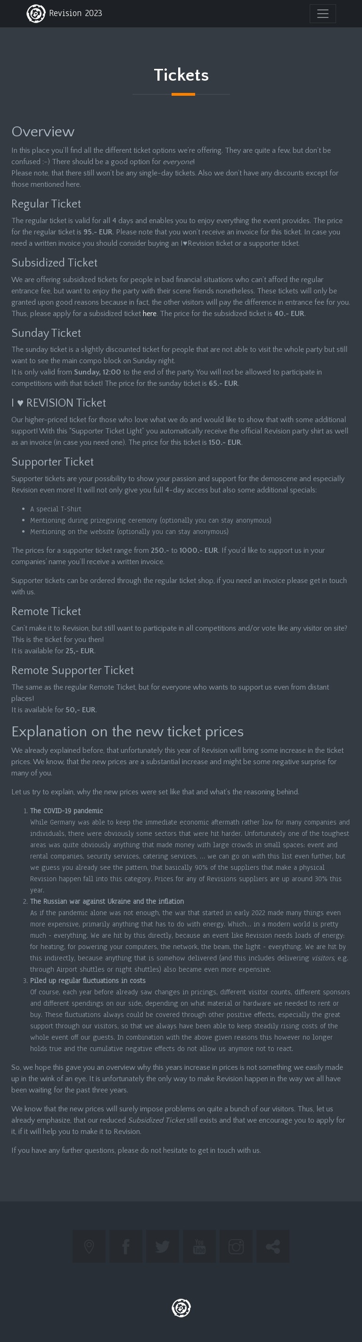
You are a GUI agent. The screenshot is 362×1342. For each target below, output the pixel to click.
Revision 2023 (64, 14)
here (149, 313)
